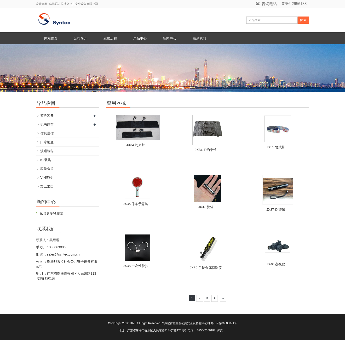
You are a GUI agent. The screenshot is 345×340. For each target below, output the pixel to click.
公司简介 (80, 38)
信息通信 (47, 133)
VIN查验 (46, 177)
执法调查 (47, 124)
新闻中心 (169, 38)
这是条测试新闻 (51, 214)
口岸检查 (47, 142)
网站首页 (51, 38)
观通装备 (47, 151)
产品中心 (140, 38)
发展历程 (110, 38)
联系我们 (199, 38)
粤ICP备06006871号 (224, 323)
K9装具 (45, 160)
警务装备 (47, 115)
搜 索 (303, 20)
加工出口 (47, 186)
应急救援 (47, 169)
